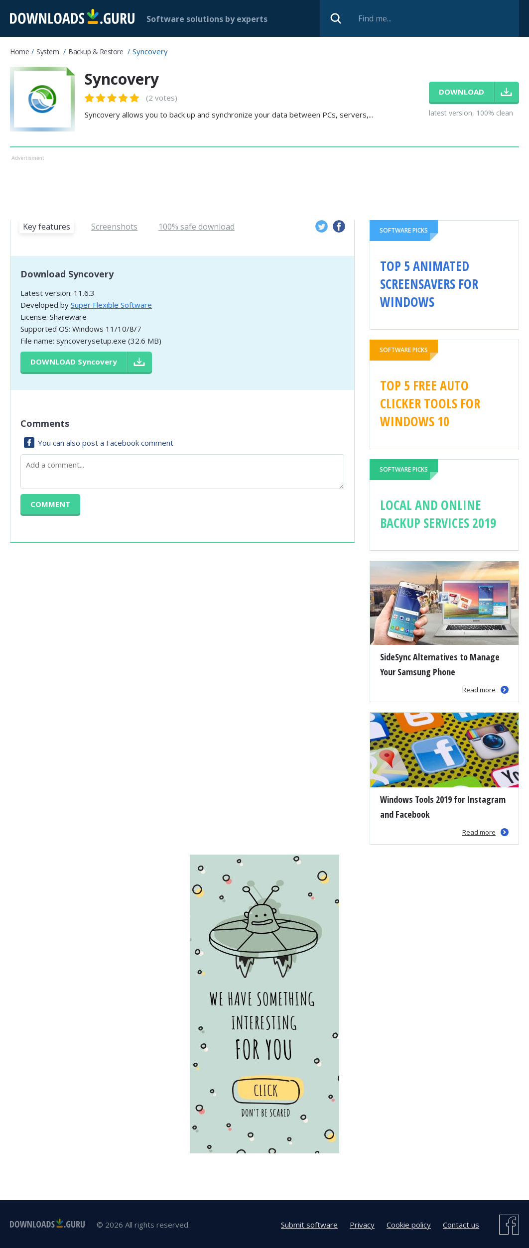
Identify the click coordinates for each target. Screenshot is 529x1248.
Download (73, 362)
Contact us (461, 1225)
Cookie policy (409, 1225)
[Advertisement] (264, 185)
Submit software (309, 1225)
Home (19, 51)
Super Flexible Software (111, 305)
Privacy (362, 1225)
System (47, 51)
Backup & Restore (95, 51)
